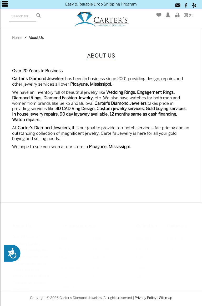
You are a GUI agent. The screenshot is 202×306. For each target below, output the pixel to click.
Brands (99, 235)
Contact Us (68, 283)
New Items (145, 235)
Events (98, 274)
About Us (66, 245)
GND (140, 274)
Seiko (140, 264)
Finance (65, 254)
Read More (20, 285)
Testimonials (69, 264)
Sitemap (165, 298)
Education (101, 254)
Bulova (142, 254)
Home (17, 38)
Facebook (175, 235)
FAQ (96, 264)
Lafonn (142, 245)
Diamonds (101, 245)
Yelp (170, 245)
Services (66, 274)
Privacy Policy (145, 298)
